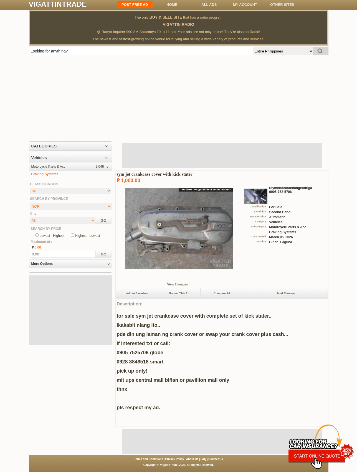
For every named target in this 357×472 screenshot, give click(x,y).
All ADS (209, 4)
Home (171, 4)
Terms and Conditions (148, 459)
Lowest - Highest (52, 236)
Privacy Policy (174, 459)
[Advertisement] (178, 97)
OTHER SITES (282, 4)
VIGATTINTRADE (58, 4)
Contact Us (215, 459)
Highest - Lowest (87, 236)
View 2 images (177, 284)
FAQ (203, 459)
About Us (192, 459)
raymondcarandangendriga (290, 188)
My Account (245, 4)
